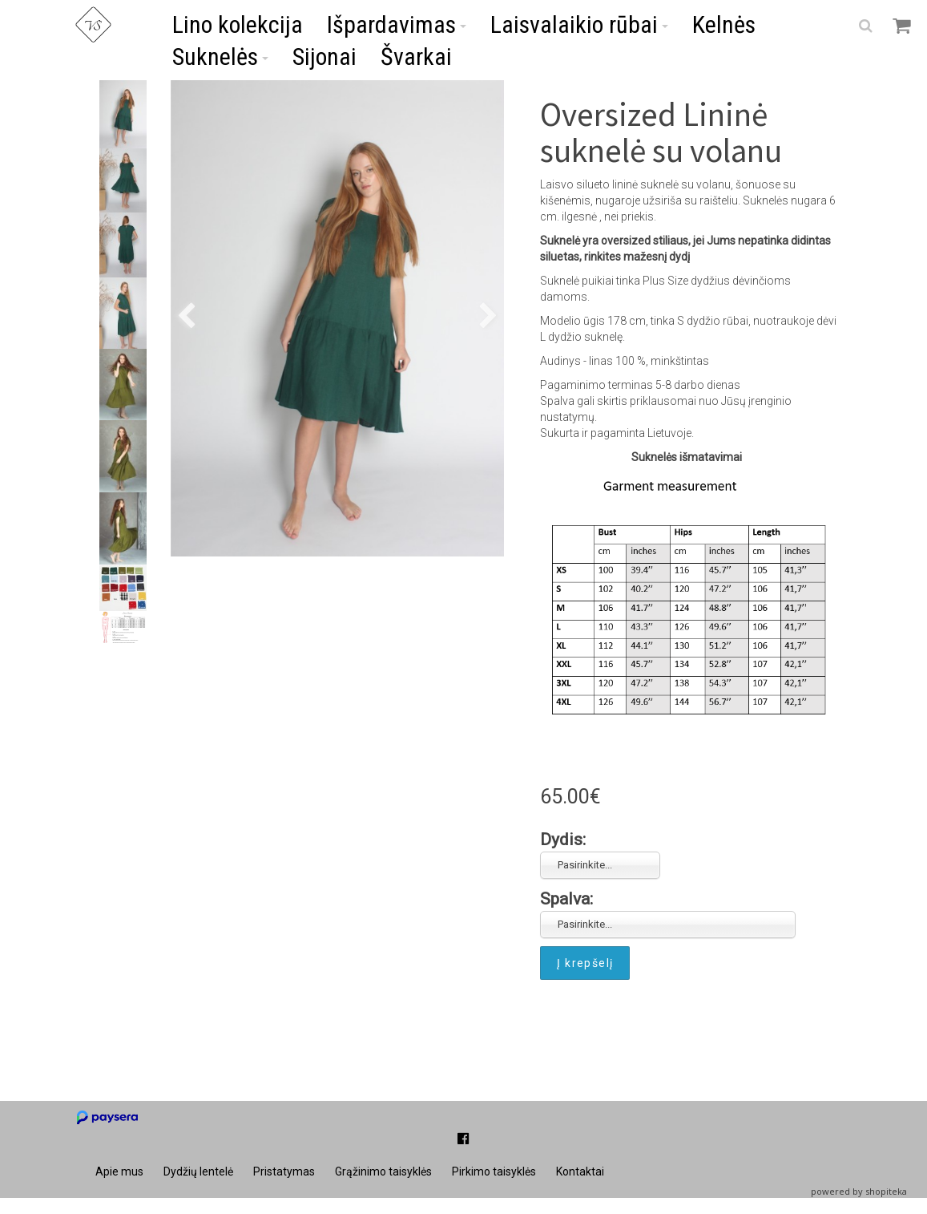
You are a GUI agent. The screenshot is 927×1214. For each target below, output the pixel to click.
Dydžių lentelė (198, 1171)
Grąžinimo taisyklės (383, 1171)
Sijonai (324, 56)
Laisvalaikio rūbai (579, 24)
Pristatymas (284, 1171)
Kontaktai (580, 1171)
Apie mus (119, 1171)
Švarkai (416, 56)
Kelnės (724, 24)
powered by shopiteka (859, 1191)
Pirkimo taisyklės (494, 1171)
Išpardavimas (396, 24)
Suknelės (220, 56)
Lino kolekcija (237, 24)
